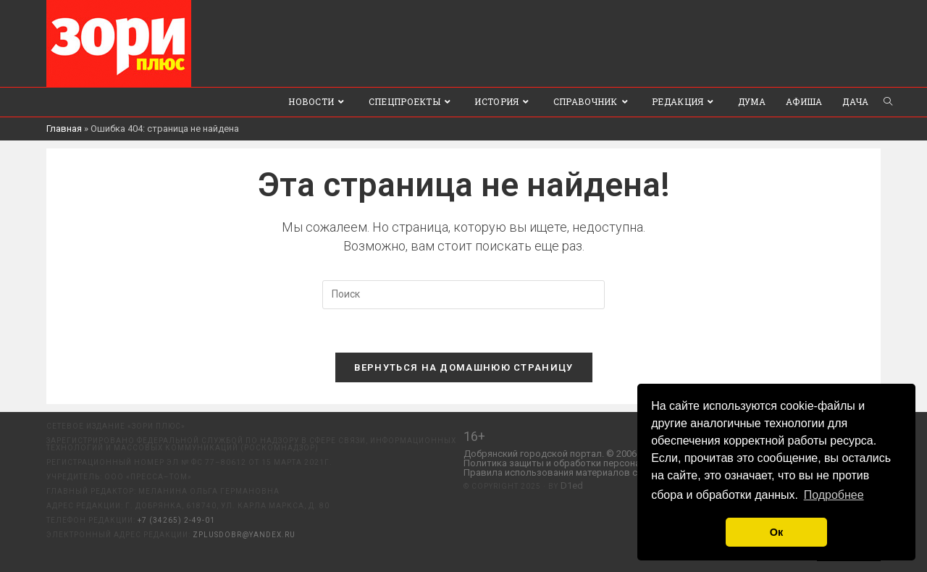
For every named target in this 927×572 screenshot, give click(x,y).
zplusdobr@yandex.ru (244, 535)
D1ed (572, 485)
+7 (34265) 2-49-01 (176, 520)
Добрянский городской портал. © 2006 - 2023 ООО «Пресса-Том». (607, 453)
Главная (64, 128)
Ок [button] (776, 532)
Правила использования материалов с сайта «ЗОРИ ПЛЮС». (597, 472)
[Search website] (888, 102)
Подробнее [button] (834, 495)
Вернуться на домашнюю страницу (464, 367)
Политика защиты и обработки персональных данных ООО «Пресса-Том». (626, 463)
